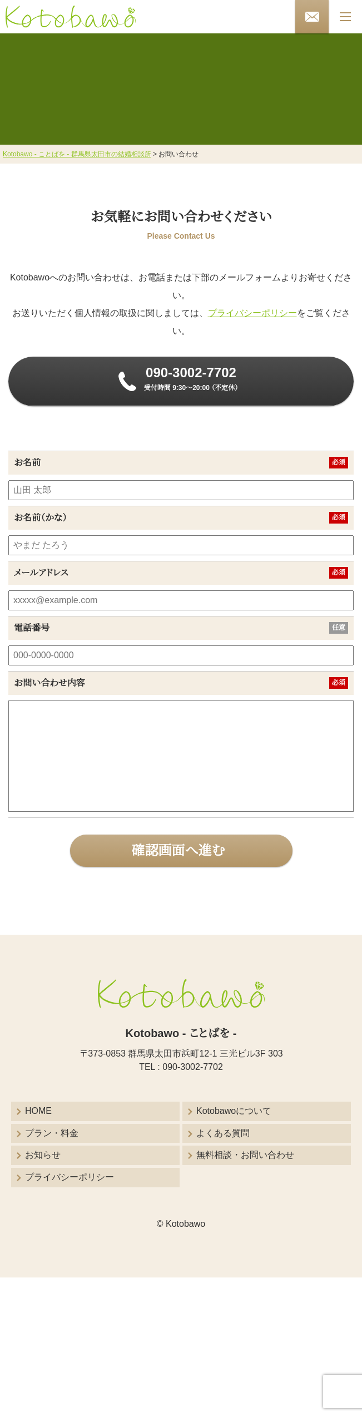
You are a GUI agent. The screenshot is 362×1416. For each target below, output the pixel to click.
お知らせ (43, 1155)
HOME (38, 1111)
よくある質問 (223, 1133)
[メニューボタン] (345, 16)
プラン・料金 (51, 1133)
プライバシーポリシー (252, 313)
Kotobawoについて (233, 1111)
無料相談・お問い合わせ (245, 1155)
